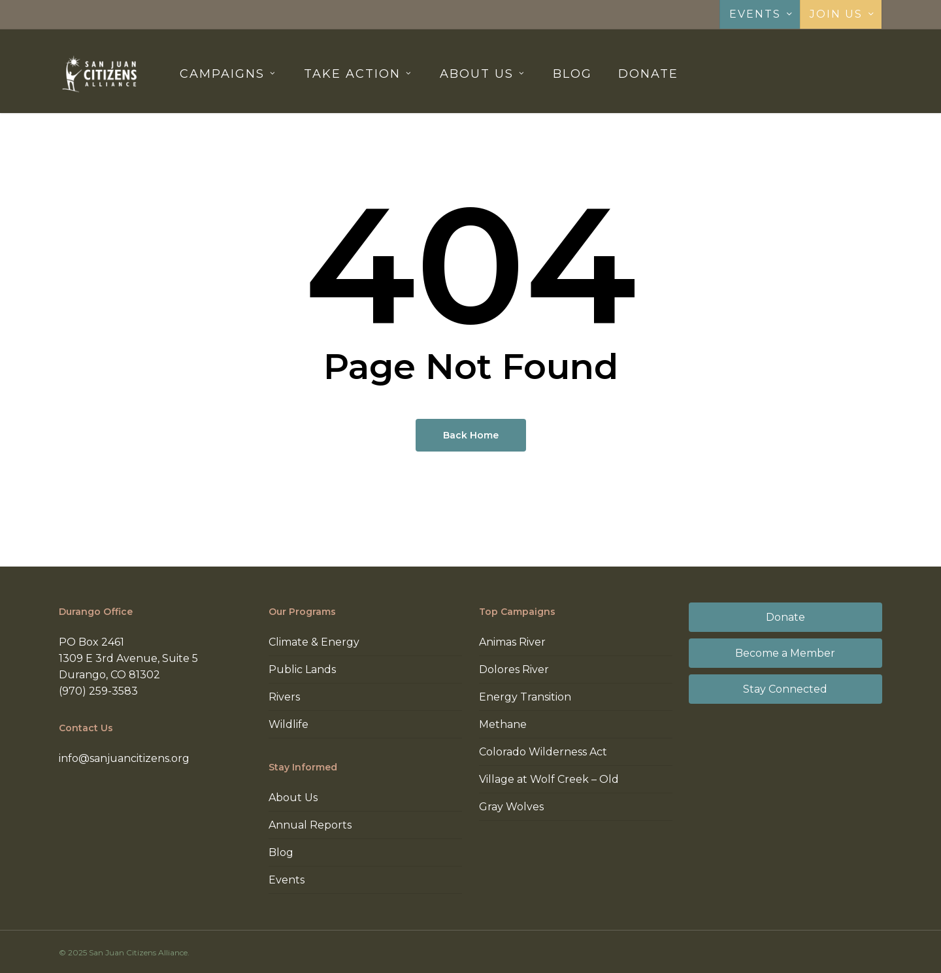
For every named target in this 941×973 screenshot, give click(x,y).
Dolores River (514, 669)
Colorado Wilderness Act (543, 752)
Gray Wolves (511, 806)
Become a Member (785, 653)
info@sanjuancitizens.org (124, 758)
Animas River (512, 642)
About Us (293, 797)
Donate (785, 617)
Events (287, 880)
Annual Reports (310, 825)
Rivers (284, 697)
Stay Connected (785, 689)
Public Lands (302, 669)
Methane (503, 724)
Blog (281, 852)
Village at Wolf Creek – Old (549, 779)
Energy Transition (525, 697)
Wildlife (288, 724)
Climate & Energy (314, 642)
